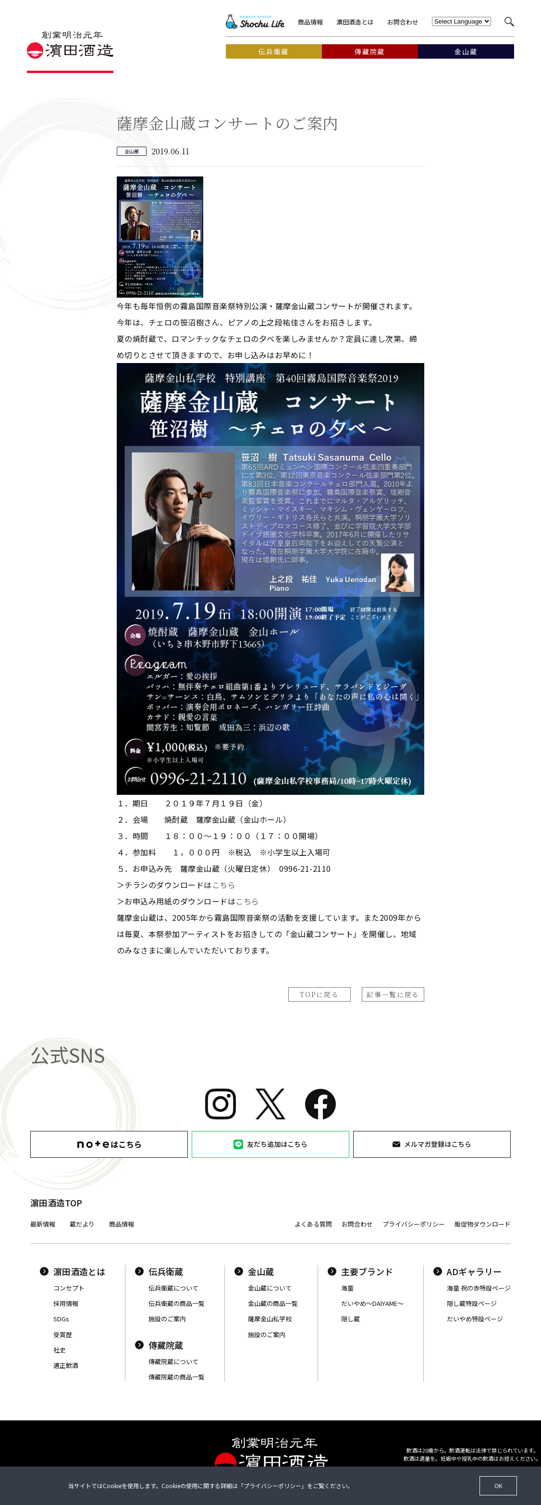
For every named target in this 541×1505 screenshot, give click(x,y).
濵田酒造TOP (56, 1202)
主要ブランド (360, 1271)
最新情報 (42, 1224)
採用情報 (65, 1303)
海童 (347, 1287)
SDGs (61, 1318)
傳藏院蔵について (173, 1361)
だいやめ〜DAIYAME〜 (372, 1303)
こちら (223, 884)
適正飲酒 (65, 1365)
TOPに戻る (319, 994)
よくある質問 (313, 1224)
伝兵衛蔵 (159, 1271)
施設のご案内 (167, 1318)
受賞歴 (62, 1334)
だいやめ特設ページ (475, 1318)
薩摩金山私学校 (270, 1318)
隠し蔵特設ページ (472, 1303)
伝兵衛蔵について (173, 1287)
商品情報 (310, 21)
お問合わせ (402, 21)
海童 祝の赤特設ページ (479, 1287)
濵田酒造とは (355, 21)
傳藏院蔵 (159, 1345)
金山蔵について (270, 1287)
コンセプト (69, 1287)
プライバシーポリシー (413, 1224)
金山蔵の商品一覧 (273, 1303)
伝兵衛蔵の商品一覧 (176, 1303)
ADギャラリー (467, 1271)
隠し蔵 (350, 1318)
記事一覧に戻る (393, 994)
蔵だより (82, 1224)
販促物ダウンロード (483, 1224)
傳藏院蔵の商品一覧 (176, 1376)
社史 (59, 1349)
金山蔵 (254, 1271)
